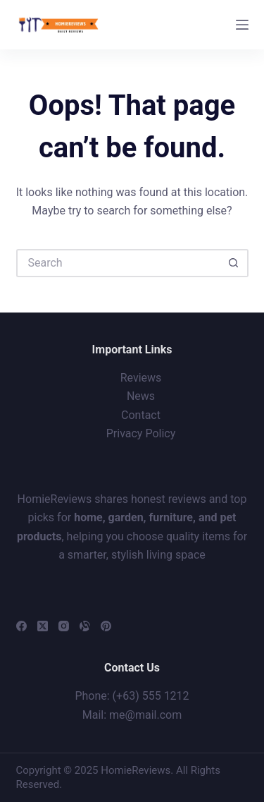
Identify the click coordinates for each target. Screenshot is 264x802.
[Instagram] (63, 626)
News (141, 396)
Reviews (141, 377)
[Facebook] (21, 626)
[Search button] (234, 263)
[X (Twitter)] (42, 626)
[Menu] (242, 24)
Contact (141, 415)
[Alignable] (85, 626)
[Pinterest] (106, 626)
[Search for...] (118, 263)
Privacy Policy (141, 433)
